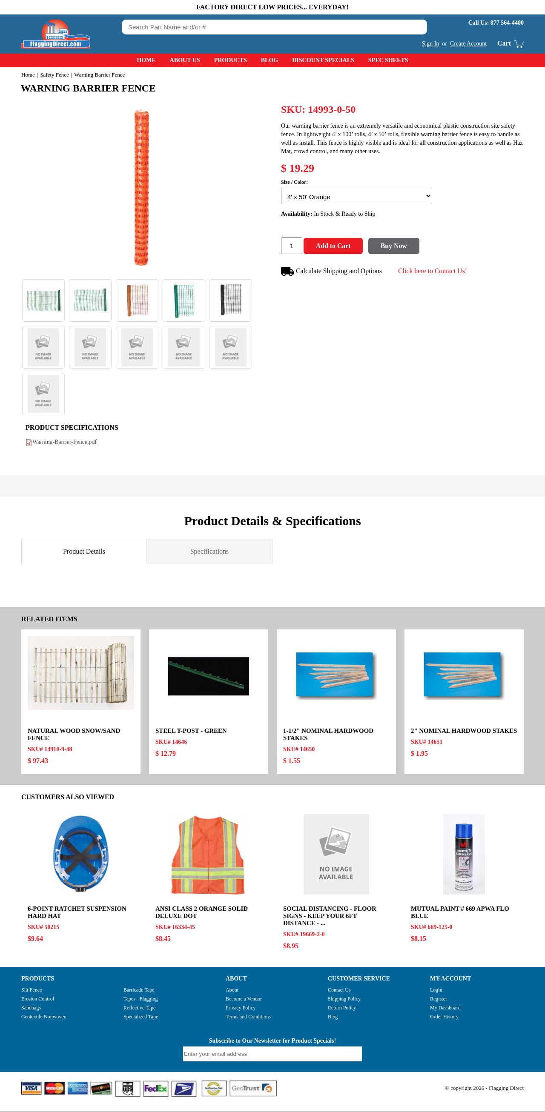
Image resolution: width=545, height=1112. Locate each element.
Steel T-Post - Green (191, 731)
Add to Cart (334, 246)
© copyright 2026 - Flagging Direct (484, 1089)
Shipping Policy (344, 1000)
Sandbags (31, 1009)
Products (230, 60)
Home (146, 60)
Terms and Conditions (248, 1018)
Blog (269, 60)
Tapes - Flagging (140, 1000)
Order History (444, 1018)
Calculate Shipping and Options (332, 272)
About (232, 991)
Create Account (468, 43)
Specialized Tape (140, 1018)
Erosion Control (37, 1000)
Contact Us (339, 991)
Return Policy (342, 1009)
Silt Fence (31, 991)
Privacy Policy (240, 1009)
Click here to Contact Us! (434, 271)
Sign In (430, 43)
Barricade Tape (139, 991)
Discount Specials (323, 60)
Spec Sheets (388, 60)
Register (438, 1000)
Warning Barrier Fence (90, 88)
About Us (185, 60)
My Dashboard (445, 1009)
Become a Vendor (244, 1000)
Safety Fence (54, 74)
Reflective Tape (139, 1009)
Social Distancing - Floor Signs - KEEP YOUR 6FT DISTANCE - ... (330, 916)
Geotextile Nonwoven (43, 1018)
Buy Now (396, 246)
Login (436, 991)
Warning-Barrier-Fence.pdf (64, 443)
